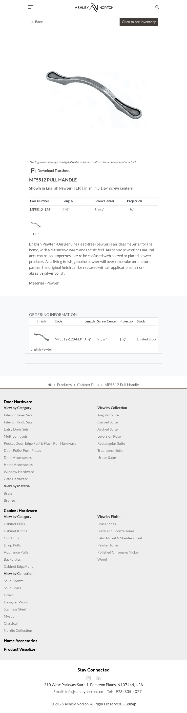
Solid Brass (12, 588)
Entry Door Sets (16, 429)
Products (64, 387)
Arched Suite (107, 429)
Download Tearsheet (50, 171)
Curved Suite (107, 422)
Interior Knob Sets (18, 422)
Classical (11, 623)
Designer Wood (16, 602)
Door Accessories (18, 458)
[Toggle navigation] (30, 7)
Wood (102, 559)
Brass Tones (106, 524)
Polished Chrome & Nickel (118, 552)
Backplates (12, 559)
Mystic (9, 616)
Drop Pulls (12, 545)
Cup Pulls (11, 538)
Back (37, 22)
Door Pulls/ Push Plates (22, 451)
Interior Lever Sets (18, 415)
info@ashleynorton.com (84, 691)
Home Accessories (18, 465)
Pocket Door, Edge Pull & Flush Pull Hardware (40, 443)
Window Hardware (19, 472)
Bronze (9, 500)
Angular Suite (108, 415)
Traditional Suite (110, 451)
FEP (35, 227)
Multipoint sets (16, 436)
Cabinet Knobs (15, 531)
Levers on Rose (109, 436)
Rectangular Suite (111, 443)
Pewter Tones (108, 545)
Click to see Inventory (139, 22)
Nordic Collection (18, 630)
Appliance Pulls (16, 552)
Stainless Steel (15, 609)
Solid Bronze (14, 581)
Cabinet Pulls (14, 524)
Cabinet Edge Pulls (18, 566)
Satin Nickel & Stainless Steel (119, 538)
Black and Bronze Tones (115, 531)
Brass (8, 493)
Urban (9, 595)
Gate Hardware (16, 479)
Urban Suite (106, 458)
